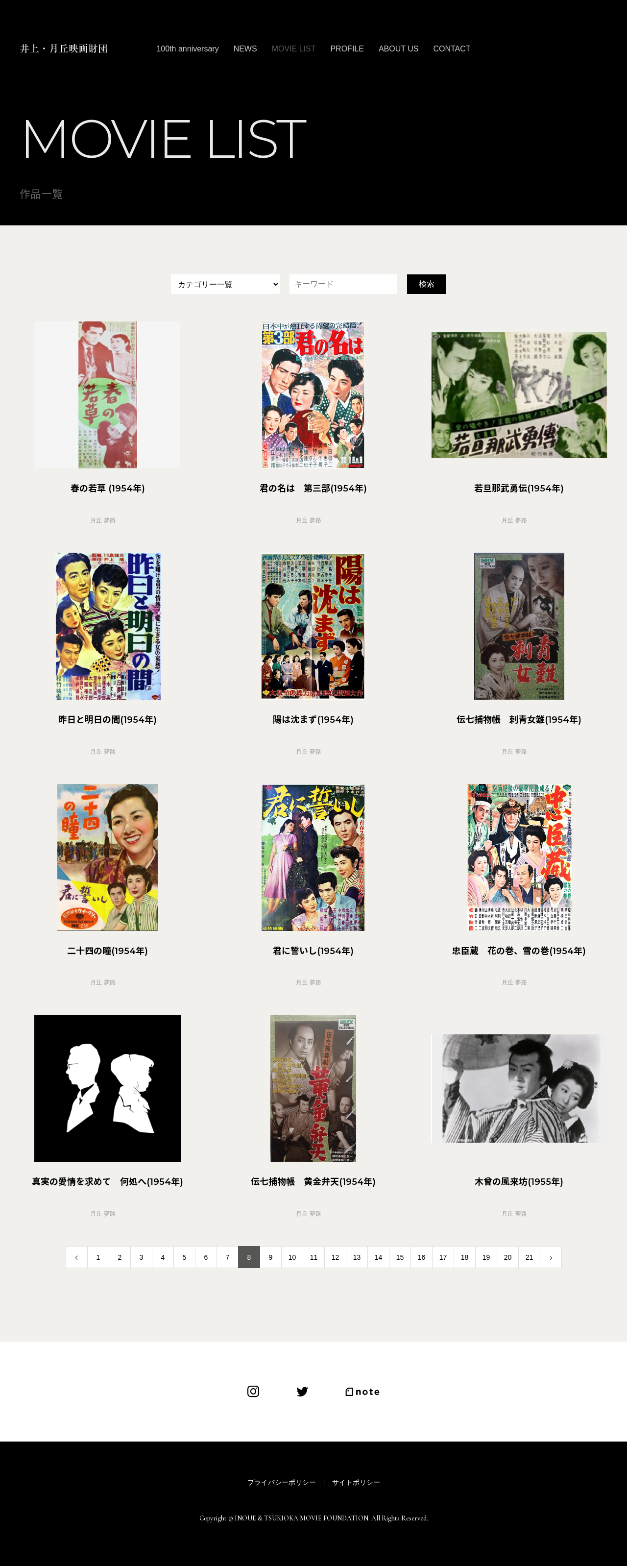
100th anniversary (187, 49)
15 (400, 1257)
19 (486, 1257)
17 (443, 1257)
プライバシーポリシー (281, 1482)
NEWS (245, 49)
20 (508, 1257)
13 (357, 1257)
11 (314, 1257)
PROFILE (346, 49)
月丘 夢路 (102, 520)
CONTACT (451, 49)
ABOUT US (399, 49)
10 (292, 1257)
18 (465, 1257)
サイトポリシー (356, 1482)
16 (422, 1257)
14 (379, 1257)
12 (335, 1257)
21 (529, 1257)
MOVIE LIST (294, 49)
